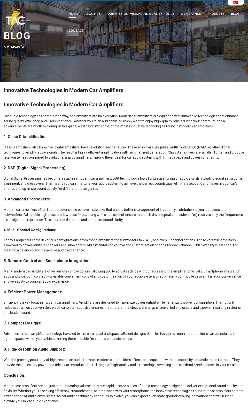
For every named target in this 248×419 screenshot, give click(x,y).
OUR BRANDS (191, 13)
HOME (73, 13)
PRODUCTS (216, 13)
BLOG (235, 13)
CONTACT (76, 30)
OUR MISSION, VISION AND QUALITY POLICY (140, 13)
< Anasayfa (14, 46)
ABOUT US (93, 13)
